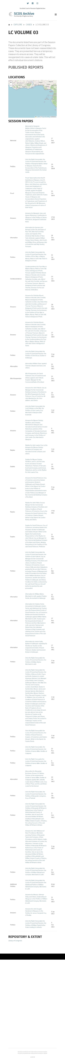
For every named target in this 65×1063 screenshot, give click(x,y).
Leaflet (37, 116)
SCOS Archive (24, 14)
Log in (32, 1057)
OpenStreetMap (46, 116)
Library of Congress (15, 941)
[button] (10, 82)
